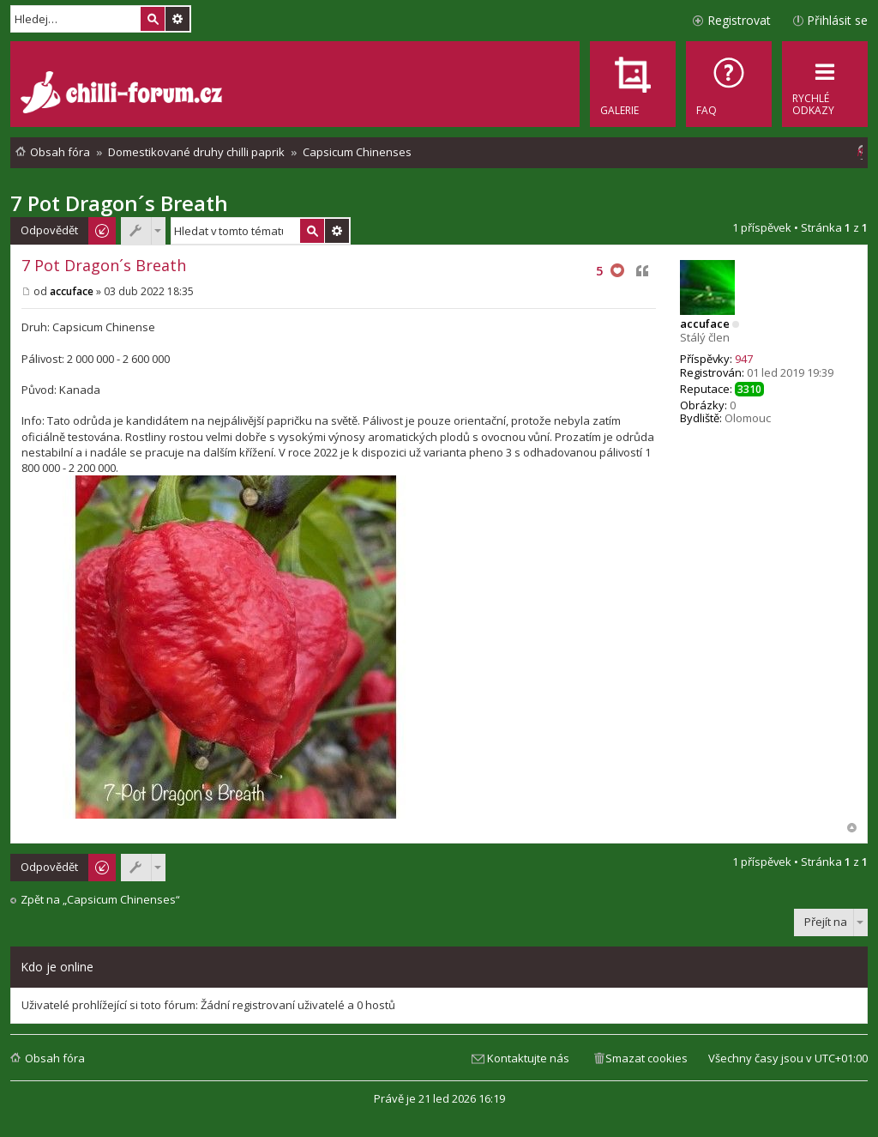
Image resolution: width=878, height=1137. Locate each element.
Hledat (153, 19)
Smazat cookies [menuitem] (646, 1058)
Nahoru (852, 827)
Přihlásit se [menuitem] (837, 20)
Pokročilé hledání (177, 19)
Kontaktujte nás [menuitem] (528, 1058)
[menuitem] (729, 84)
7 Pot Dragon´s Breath (119, 203)
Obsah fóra (55, 1058)
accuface (705, 323)
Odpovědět (49, 230)
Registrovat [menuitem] (739, 20)
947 (744, 358)
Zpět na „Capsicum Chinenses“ (100, 899)
